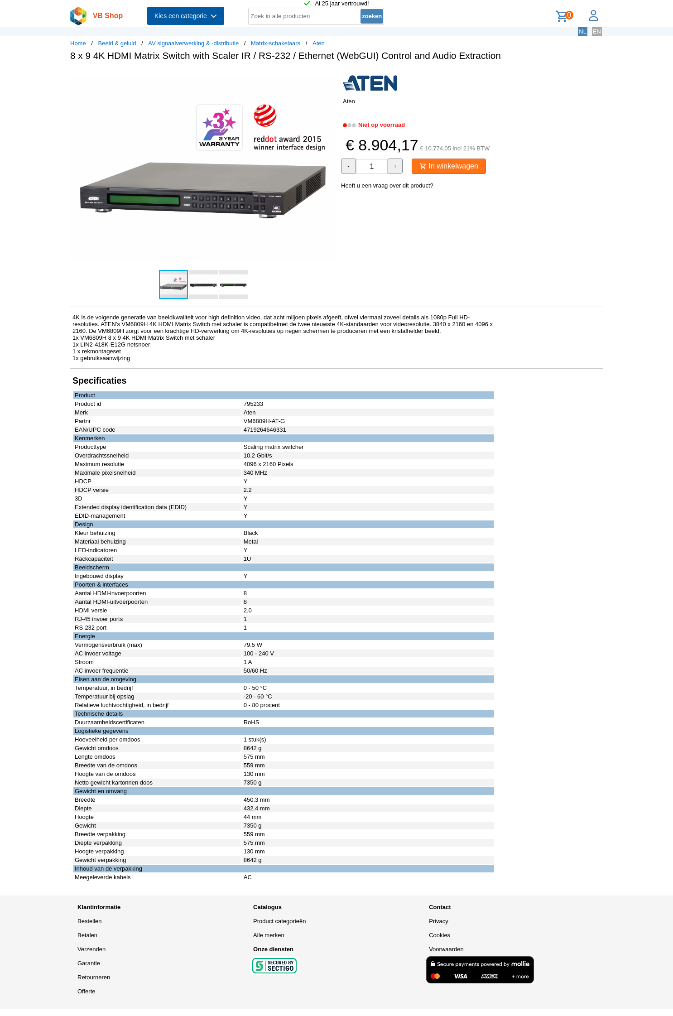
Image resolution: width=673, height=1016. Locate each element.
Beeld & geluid (117, 43)
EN (597, 31)
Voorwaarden (446, 949)
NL (582, 31)
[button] (328, 77)
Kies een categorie (185, 15)
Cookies (439, 935)
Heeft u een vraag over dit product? (387, 185)
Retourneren (93, 977)
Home (78, 43)
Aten (318, 43)
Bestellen (89, 921)
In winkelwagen (448, 166)
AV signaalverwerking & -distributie (193, 43)
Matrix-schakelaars (275, 43)
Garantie (88, 963)
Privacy (438, 921)
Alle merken (268, 935)
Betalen (87, 935)
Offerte (86, 991)
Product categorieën (279, 921)
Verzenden (91, 949)
